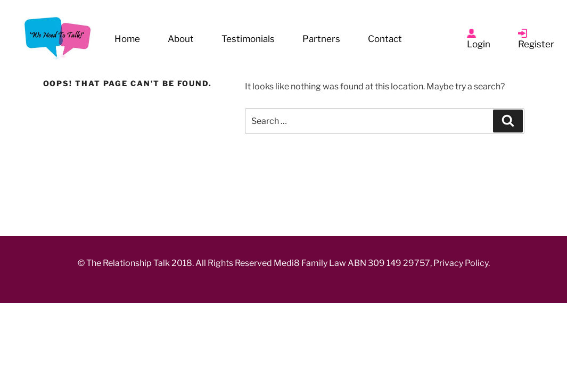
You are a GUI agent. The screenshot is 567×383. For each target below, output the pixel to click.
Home (127, 39)
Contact (385, 39)
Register (536, 44)
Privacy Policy (461, 263)
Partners (321, 39)
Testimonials (248, 39)
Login (478, 44)
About (181, 39)
